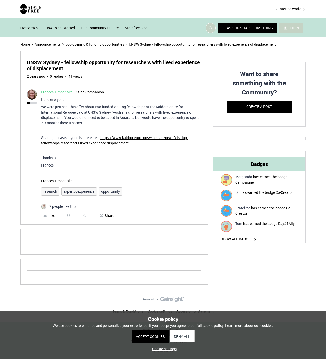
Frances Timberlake (56, 92)
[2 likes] (58, 206)
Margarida (243, 176)
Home (25, 44)
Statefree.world (291, 9)
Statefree (242, 207)
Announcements (48, 44)
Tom (238, 223)
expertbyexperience (79, 191)
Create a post (259, 106)
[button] (247, 28)
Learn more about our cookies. (249, 325)
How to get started (60, 27)
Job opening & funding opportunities (94, 44)
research (50, 191)
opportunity (110, 191)
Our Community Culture (100, 27)
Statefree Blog (136, 27)
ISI (237, 192)
